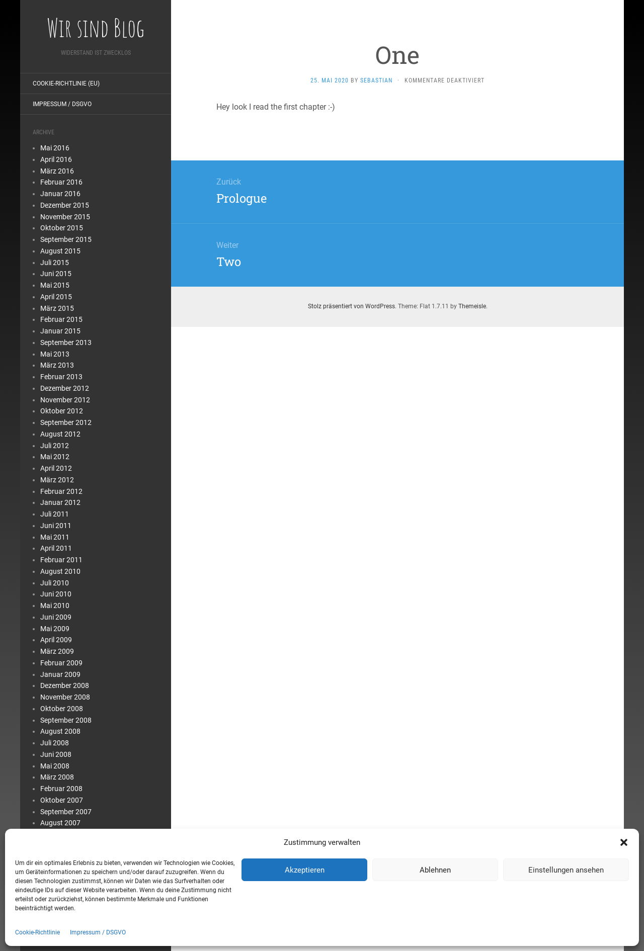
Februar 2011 (61, 560)
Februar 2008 (61, 789)
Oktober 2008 (61, 709)
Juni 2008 (55, 754)
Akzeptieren (305, 870)
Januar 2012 (60, 502)
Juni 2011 (55, 526)
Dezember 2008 (64, 685)
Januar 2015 (60, 331)
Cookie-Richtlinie (37, 932)
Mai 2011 (54, 537)
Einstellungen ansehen (566, 870)
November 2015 (65, 217)
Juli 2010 (54, 583)
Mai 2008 (54, 766)
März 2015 (57, 308)
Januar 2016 (60, 194)
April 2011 (56, 548)
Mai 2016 (54, 148)
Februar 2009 (61, 663)
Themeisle (472, 306)
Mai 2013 (54, 354)
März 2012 (57, 480)
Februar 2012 (61, 491)
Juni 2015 (55, 274)
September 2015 (66, 239)
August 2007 (60, 823)
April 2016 (56, 159)
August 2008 (60, 731)
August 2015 (60, 251)
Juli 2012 (54, 446)
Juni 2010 (55, 594)
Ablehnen (435, 870)
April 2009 (56, 640)
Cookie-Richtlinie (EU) (66, 83)
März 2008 (57, 777)
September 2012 (66, 422)
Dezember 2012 (64, 388)
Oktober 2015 (61, 228)
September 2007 (66, 812)
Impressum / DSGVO (98, 932)
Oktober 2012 (61, 411)
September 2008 (66, 720)
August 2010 (60, 571)
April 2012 (56, 468)
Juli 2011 (54, 514)
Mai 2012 (54, 457)
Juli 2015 (54, 262)
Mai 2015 (54, 285)
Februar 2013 (61, 377)
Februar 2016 (61, 182)
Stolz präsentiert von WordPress (351, 306)
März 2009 (57, 651)
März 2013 (57, 365)
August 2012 (60, 434)
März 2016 (57, 171)
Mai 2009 (54, 629)
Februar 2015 (61, 319)
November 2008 (65, 697)
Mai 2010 (54, 605)
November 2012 (65, 400)
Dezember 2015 (64, 205)
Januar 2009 (60, 674)
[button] (624, 842)
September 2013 (66, 342)
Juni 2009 (55, 617)
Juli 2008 (54, 743)
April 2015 (56, 297)
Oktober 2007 (61, 800)
